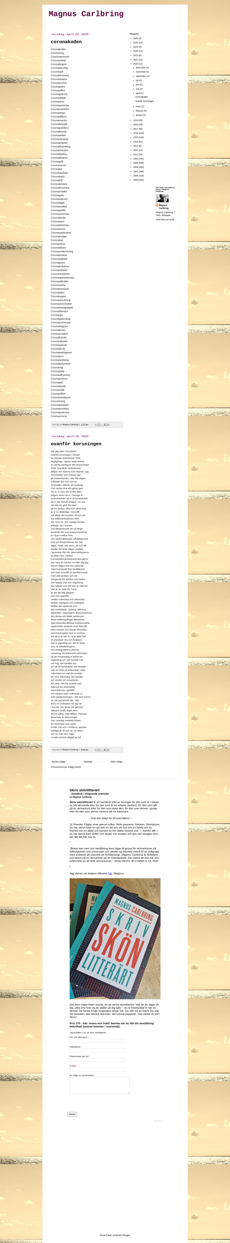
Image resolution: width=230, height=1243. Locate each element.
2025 (136, 42)
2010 (136, 158)
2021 (136, 59)
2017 (136, 129)
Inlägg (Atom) (74, 767)
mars (138, 106)
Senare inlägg (58, 761)
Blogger (126, 1235)
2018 (136, 124)
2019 (136, 120)
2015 (136, 137)
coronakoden (66, 42)
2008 (136, 167)
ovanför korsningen (76, 444)
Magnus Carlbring (86, 14)
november (141, 72)
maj (138, 89)
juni (138, 84)
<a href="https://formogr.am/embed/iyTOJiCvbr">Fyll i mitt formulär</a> (115, 1003)
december (141, 67)
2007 (136, 171)
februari (140, 111)
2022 (136, 55)
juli (137, 80)
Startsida (88, 761)
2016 (136, 133)
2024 (136, 47)
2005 (136, 180)
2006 (136, 175)
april (138, 93)
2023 (136, 51)
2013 (136, 146)
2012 (136, 150)
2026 (136, 38)
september (141, 76)
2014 (136, 141)
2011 (136, 154)
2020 (136, 64)
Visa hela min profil (165, 219)
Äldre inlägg (116, 761)
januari (139, 115)
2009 (136, 163)
